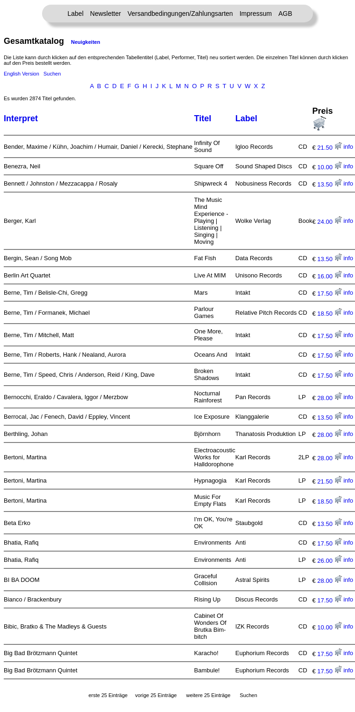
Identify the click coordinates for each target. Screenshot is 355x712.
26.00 (329, 560)
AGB (285, 13)
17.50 (329, 293)
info (348, 146)
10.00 (329, 167)
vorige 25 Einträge (156, 695)
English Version (21, 73)
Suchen (52, 73)
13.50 (329, 184)
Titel (203, 118)
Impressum (256, 13)
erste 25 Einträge (108, 695)
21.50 (329, 147)
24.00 (329, 221)
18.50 (329, 313)
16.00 (329, 276)
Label (76, 13)
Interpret (21, 118)
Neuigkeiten (85, 42)
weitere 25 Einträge (208, 695)
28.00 (329, 397)
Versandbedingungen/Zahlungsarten (180, 13)
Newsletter (105, 13)
